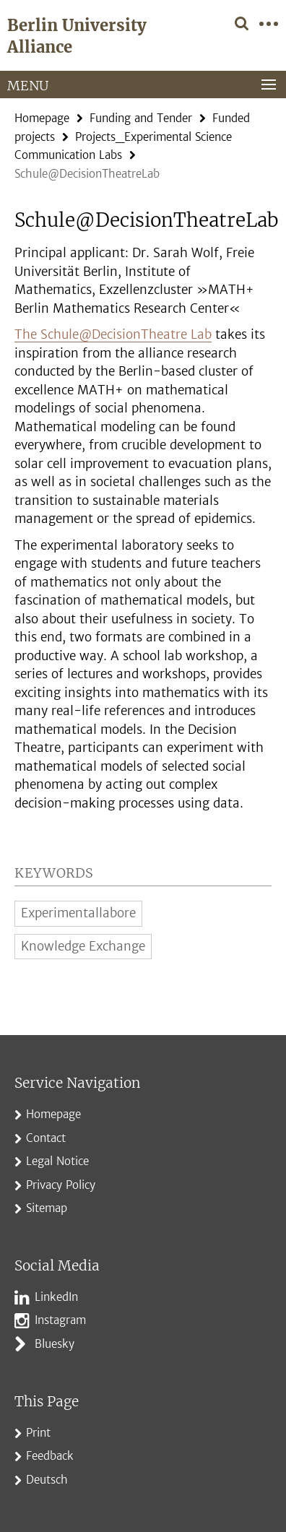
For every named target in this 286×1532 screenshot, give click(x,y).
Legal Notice (57, 1161)
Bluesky (54, 1344)
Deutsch (47, 1479)
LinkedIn (56, 1297)
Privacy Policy (60, 1185)
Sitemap (46, 1208)
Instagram (60, 1320)
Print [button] (38, 1433)
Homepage (41, 118)
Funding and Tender (141, 118)
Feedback (50, 1456)
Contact (46, 1138)
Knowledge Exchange (83, 946)
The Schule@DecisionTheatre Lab (113, 334)
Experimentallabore (78, 913)
